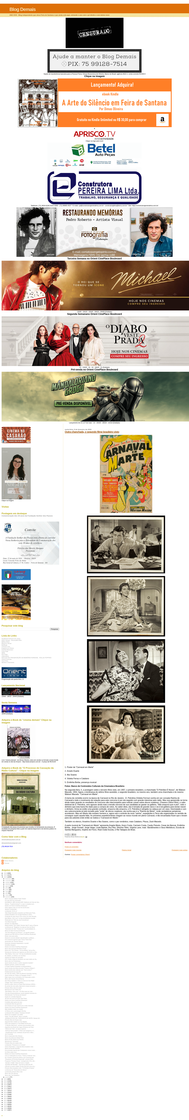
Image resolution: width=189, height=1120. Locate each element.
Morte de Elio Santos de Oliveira (14, 1039)
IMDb (3, 653)
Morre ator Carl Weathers (12, 1075)
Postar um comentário (71, 846)
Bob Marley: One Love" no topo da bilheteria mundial (20, 918)
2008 (5, 1108)
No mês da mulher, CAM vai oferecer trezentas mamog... (21, 973)
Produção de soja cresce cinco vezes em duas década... (21, 916)
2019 (5, 1086)
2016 (5, 1092)
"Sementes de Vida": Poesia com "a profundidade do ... (20, 929)
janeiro (7, 1077)
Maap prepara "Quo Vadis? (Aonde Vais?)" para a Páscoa (21, 925)
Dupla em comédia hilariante (13, 997)
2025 (5, 875)
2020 (5, 1085)
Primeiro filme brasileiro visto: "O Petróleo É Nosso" (19, 1068)
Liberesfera (5, 656)
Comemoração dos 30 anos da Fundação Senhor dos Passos (27, 516)
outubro (7, 882)
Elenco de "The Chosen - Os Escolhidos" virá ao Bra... (20, 950)
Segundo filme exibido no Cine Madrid (16, 1021)
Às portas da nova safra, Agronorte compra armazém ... (21, 986)
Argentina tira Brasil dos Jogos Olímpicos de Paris (19, 1027)
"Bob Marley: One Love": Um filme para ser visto (19, 991)
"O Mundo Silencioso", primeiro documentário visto (19, 1025)
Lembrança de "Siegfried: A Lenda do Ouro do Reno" (20, 927)
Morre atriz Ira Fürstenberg (12, 961)
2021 (5, 1083)
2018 (5, 1088)
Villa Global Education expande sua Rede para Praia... (20, 913)
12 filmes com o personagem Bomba (15, 1011)
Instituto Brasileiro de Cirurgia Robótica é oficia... (19, 914)
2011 (5, 1102)
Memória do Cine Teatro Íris (13, 989)
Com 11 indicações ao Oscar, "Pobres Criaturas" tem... (20, 1055)
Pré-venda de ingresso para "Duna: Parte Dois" (18, 939)
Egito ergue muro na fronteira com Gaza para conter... (20, 977)
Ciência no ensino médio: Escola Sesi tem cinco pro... (20, 1066)
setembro (8, 884)
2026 (5, 873)
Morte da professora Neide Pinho (14, 1038)
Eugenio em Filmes (8, 648)
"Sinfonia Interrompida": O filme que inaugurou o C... (20, 1030)
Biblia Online (6, 642)
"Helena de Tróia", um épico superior (15, 1029)
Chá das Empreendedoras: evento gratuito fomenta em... (21, 993)
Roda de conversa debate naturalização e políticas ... (20, 938)
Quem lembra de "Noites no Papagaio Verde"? (18, 975)
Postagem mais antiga (179, 850)
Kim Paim (5, 654)
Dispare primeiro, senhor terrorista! (15, 964)
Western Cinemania (8, 662)
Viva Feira (5, 661)
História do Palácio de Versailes (14, 957)
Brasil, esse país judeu (11, 936)
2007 (5, 1110)
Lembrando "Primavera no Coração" (15, 1045)
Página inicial (126, 850)
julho (7, 888)
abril (6, 893)
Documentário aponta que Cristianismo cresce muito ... (20, 1050)
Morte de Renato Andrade (12, 1048)
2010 (5, 1104)
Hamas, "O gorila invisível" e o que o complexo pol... (20, 904)
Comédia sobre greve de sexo (13, 1002)
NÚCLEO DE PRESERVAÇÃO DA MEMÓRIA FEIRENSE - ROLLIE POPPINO (26, 657)
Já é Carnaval (9, 1034)
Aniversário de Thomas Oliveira (14, 941)
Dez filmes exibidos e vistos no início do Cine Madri (19, 980)
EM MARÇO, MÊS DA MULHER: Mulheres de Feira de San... (22, 902)
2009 (5, 1106)
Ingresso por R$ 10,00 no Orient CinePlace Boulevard (20, 934)
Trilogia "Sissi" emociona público (14, 982)
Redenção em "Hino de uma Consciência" (17, 920)
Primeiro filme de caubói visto (13, 1043)
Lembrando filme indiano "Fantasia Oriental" (17, 1013)
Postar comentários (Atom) (80, 854)
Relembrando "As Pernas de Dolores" (15, 995)
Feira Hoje (5, 651)
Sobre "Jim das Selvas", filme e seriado (16, 1016)
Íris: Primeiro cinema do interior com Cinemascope (19, 1057)
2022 (5, 1081)
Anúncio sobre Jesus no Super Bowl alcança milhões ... (21, 984)
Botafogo (4, 645)
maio (7, 891)
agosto (7, 886)
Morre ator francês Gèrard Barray (14, 979)
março (7, 895)
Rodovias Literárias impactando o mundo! (17, 943)
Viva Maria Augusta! (10, 922)
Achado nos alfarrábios (11, 923)
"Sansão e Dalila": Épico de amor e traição (17, 1063)
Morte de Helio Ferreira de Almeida (15, 930)
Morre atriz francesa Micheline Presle (15, 948)
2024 (5, 877)
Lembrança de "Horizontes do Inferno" (16, 1070)
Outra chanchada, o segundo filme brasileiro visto (92, 431)
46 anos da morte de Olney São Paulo (16, 998)
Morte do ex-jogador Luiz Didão (14, 1014)
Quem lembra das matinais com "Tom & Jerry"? (18, 970)
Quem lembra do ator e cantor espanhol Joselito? (19, 963)
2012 (5, 1100)
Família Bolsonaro (7, 649)
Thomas (6, 863)
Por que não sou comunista (13, 900)
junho (7, 889)
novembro (8, 880)
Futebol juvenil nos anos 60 (13, 972)
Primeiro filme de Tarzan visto (13, 1020)
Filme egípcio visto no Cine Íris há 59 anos (17, 907)
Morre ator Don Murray (11, 1073)
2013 (5, 1098)
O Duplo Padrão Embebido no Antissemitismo (18, 966)
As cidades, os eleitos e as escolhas (15, 955)
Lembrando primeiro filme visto (14, 1071)
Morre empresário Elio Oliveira (13, 1036)
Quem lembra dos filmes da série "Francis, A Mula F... (20, 968)
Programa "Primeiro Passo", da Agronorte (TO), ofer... (20, 1061)
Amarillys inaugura (10, 945)
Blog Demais (22, 9)
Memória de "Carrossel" (12, 1041)
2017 (5, 1090)
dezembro (8, 879)
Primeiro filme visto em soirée (13, 988)
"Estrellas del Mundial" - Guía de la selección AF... (19, 1064)
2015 (5, 1094)
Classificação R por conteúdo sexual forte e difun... (19, 1032)
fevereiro (8, 897)
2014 (5, 1096)
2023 (5, 1079)
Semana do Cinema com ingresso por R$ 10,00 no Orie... (21, 952)
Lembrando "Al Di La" (11, 911)
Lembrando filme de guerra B (13, 1004)
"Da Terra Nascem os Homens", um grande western (19, 932)
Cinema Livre (6, 646)
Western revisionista (10, 909)
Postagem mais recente (73, 850)
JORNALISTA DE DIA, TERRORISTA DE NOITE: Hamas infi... (23, 1018)
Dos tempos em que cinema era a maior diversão (19, 1005)
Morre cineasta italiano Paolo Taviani (15, 898)
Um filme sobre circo (11, 1052)
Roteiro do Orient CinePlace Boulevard (16, 905)
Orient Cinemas (6, 659)
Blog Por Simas (6, 643)
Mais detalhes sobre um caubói (14, 1009)
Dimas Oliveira (8, 860)
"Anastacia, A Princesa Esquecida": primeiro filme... (19, 1059)
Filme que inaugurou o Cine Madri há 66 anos (18, 1023)
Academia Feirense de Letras (11, 638)
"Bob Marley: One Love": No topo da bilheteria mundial (20, 954)
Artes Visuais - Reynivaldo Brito (12, 640)
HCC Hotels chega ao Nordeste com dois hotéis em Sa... (21, 959)
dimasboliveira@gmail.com (11, 843)
